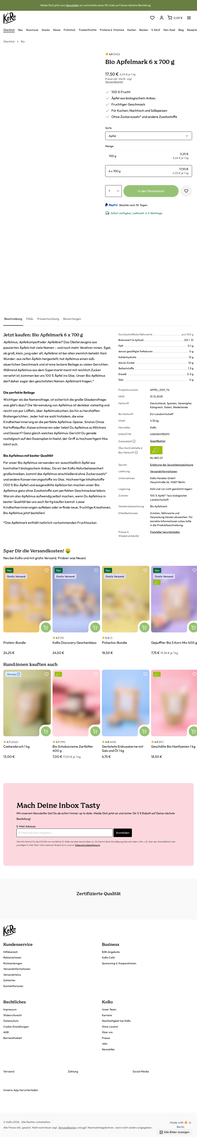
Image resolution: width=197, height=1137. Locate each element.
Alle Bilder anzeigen (174, 1132)
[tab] (13, 319)
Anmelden (122, 833)
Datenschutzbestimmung (87, 845)
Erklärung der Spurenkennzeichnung (171, 464)
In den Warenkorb (151, 191)
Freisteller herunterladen (165, 532)
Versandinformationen (163, 471)
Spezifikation (157, 441)
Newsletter (72, 5)
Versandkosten (114, 81)
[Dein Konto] (161, 18)
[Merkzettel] (152, 18)
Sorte (108, 128)
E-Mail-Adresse (26, 826)
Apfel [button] (112, 136)
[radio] (148, 156)
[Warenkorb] (175, 18)
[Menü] (189, 16)
